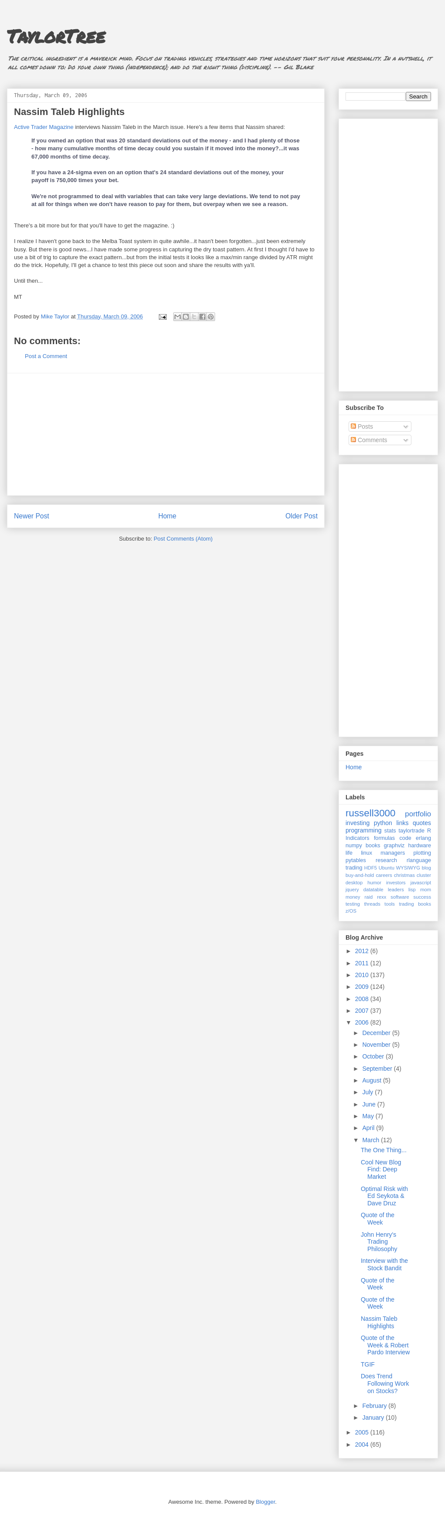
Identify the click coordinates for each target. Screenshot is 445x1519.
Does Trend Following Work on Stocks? (385, 1383)
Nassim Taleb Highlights (379, 1322)
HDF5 (370, 867)
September (378, 1068)
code (405, 838)
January (374, 1417)
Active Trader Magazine (44, 127)
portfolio (418, 814)
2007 (362, 1010)
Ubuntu (386, 867)
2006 (362, 1022)
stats (390, 831)
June (369, 1104)
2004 (362, 1444)
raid (369, 897)
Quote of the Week (377, 1218)
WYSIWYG (408, 867)
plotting (422, 853)
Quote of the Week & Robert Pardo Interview (385, 1345)
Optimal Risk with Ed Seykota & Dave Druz (384, 1196)
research (386, 860)
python (383, 822)
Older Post (301, 516)
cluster (424, 875)
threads (372, 904)
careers (384, 875)
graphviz (394, 845)
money (353, 897)
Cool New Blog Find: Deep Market (381, 1170)
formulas (384, 838)
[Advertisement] (165, 434)
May (368, 1116)
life (349, 853)
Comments (369, 439)
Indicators (358, 838)
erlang (423, 838)
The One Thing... (384, 1150)
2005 (362, 1432)
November (377, 1044)
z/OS (351, 910)
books (373, 845)
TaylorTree (56, 36)
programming (363, 830)
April (369, 1127)
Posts (362, 426)
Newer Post (31, 516)
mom (425, 889)
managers (392, 853)
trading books (415, 904)
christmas (404, 875)
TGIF (368, 1364)
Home (167, 516)
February (375, 1405)
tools (389, 904)
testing (353, 904)
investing (358, 822)
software (399, 897)
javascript (421, 882)
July (368, 1092)
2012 (362, 950)
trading (354, 868)
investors (396, 882)
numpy (354, 845)
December (377, 1032)
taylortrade (411, 831)
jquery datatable (364, 889)
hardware (419, 845)
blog (426, 867)
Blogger (265, 1502)
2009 (362, 986)
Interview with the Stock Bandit (384, 1264)
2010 (362, 974)
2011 (362, 963)
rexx (381, 897)
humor (374, 882)
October (374, 1056)
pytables (356, 860)
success (422, 897)
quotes (422, 822)
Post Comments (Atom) (183, 538)
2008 (362, 998)
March (371, 1140)
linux (366, 853)
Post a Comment (46, 356)
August (372, 1080)
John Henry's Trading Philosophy (379, 1242)
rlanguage (419, 860)
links (402, 822)
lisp (412, 889)
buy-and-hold (360, 875)
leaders (396, 889)
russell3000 (371, 813)
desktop (354, 882)
